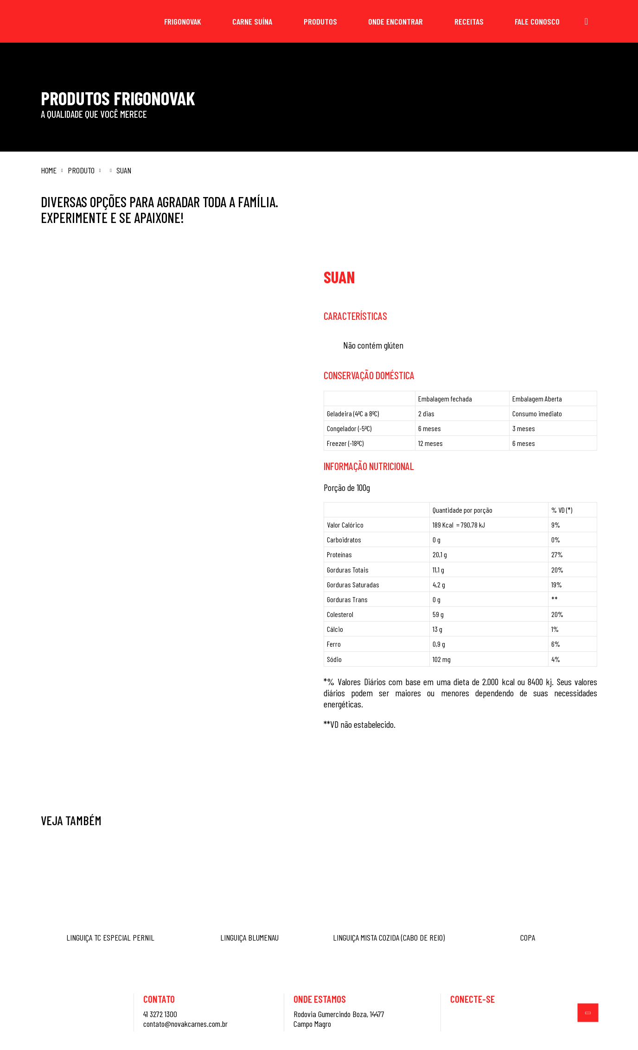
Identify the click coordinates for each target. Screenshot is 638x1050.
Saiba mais (394, 767)
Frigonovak (182, 21)
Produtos (320, 21)
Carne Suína (252, 21)
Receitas (469, 21)
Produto (81, 170)
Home (49, 170)
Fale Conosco (537, 21)
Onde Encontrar (395, 21)
